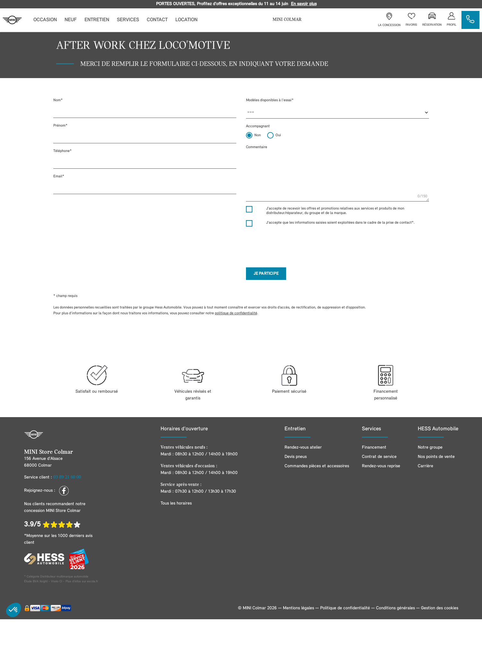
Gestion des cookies (439, 608)
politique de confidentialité (236, 313)
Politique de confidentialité (345, 608)
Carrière (425, 466)
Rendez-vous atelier (303, 447)
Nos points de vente (436, 456)
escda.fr (92, 581)
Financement (374, 447)
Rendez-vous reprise (381, 466)
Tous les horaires (176, 503)
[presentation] (295, 244)
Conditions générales (395, 608)
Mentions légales (298, 608)
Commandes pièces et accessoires (317, 466)
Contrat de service (379, 456)
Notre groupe (430, 447)
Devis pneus (296, 456)
